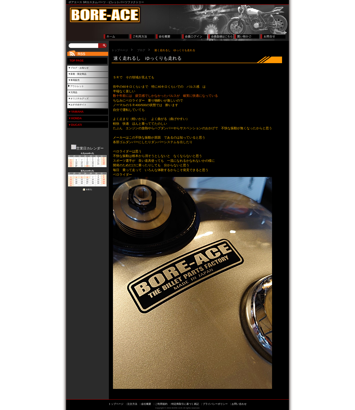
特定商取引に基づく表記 (185, 404)
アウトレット (77, 86)
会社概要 (146, 404)
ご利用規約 (161, 404)
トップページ (120, 50)
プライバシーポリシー (215, 404)
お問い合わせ (239, 404)
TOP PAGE (77, 60)
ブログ (141, 50)
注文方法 (132, 404)
